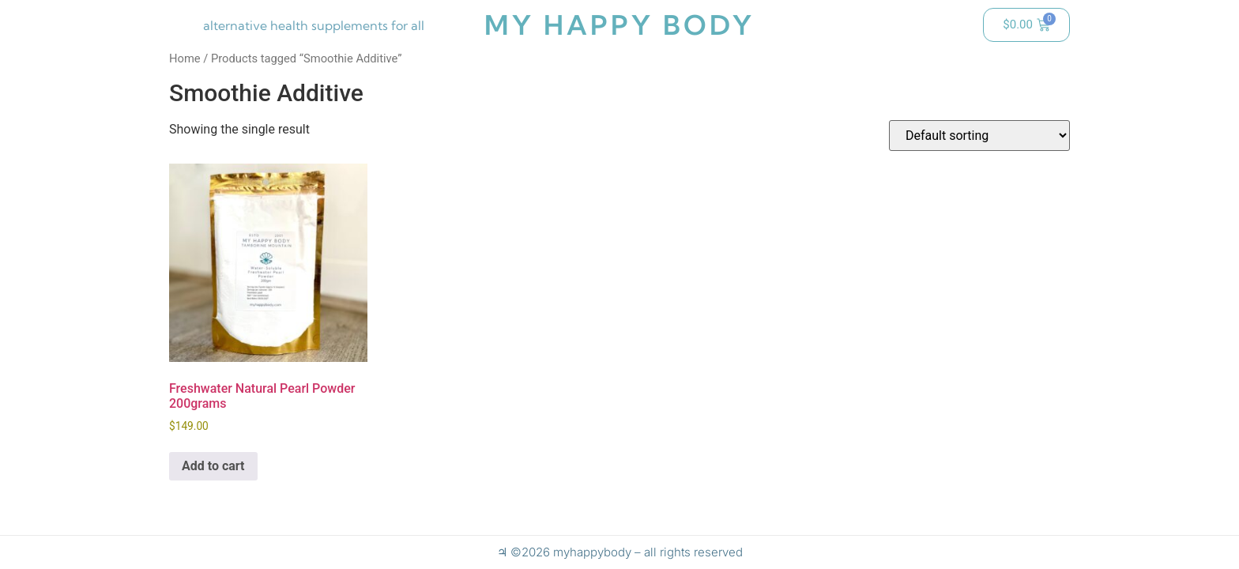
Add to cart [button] (213, 465)
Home (185, 58)
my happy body (619, 25)
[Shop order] (979, 135)
